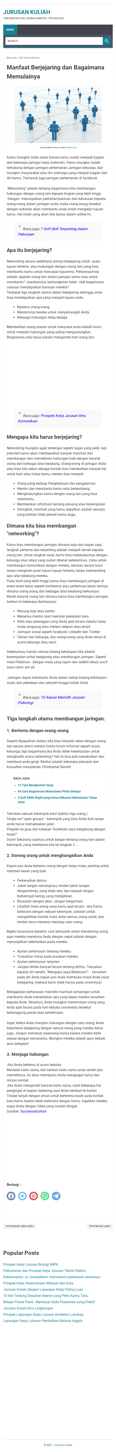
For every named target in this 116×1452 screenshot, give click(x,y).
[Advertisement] (58, 373)
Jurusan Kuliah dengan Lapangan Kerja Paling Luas (43, 1289)
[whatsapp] (45, 1196)
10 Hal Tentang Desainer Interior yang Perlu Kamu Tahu (45, 1296)
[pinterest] (33, 1196)
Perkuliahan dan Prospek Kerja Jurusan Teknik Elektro (44, 1271)
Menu (10, 29)
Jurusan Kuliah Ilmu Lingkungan (28, 1308)
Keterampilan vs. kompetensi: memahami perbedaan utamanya (51, 1277)
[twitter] (22, 1196)
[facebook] (11, 1196)
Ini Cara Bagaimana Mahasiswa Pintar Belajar (49, 791)
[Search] (54, 41)
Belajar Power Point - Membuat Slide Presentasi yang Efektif (49, 1302)
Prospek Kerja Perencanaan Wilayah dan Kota (38, 1283)
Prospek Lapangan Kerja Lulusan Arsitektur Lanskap (43, 1314)
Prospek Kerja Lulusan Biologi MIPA (30, 1264)
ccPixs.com (71, 147)
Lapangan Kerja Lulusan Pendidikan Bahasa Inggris (43, 1321)
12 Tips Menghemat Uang (35, 785)
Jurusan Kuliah (26, 12)
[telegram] (56, 1196)
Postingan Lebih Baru (19, 1226)
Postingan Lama (99, 1226)
